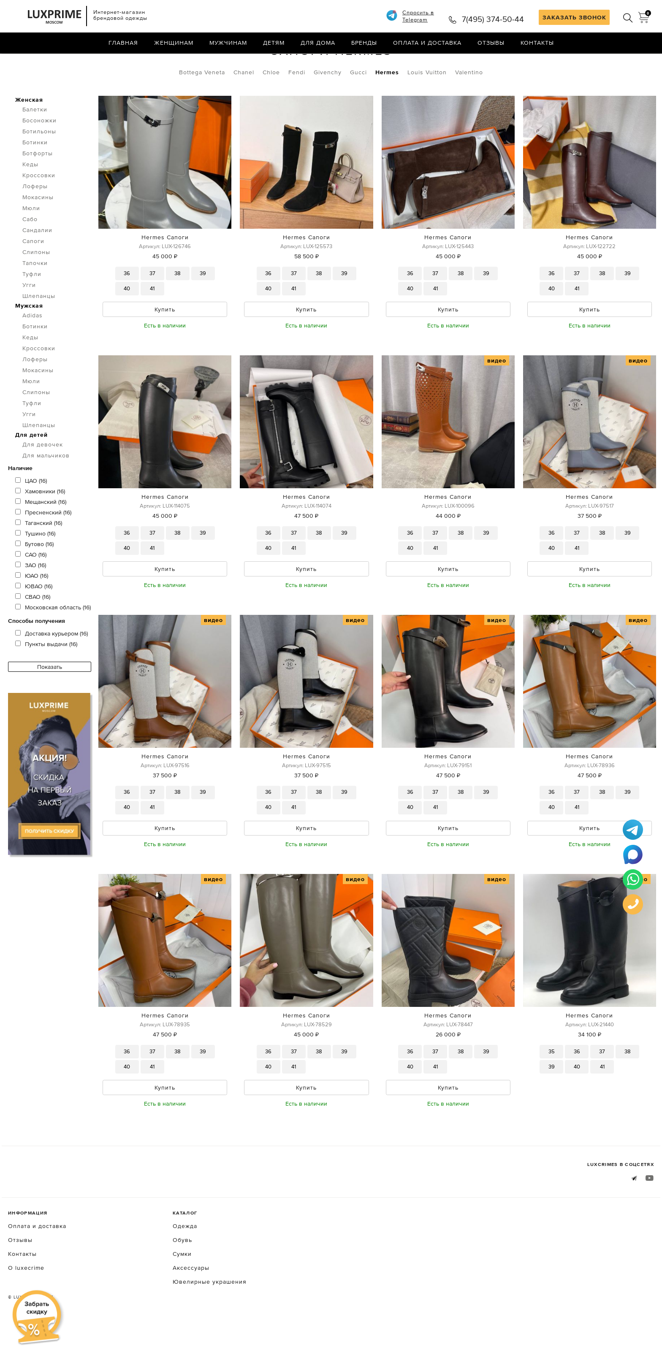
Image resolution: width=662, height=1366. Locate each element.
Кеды (30, 199)
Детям (274, 44)
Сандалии (37, 265)
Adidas (32, 350)
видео (496, 396)
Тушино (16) (35, 568)
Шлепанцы (38, 331)
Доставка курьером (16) (51, 668)
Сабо (30, 254)
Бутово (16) (34, 579)
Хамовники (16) (40, 526)
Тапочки (35, 298)
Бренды (364, 44)
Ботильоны (39, 166)
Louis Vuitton (427, 107)
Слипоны (36, 287)
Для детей (31, 470)
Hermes (387, 107)
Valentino (469, 107)
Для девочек (42, 479)
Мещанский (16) (40, 537)
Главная (123, 44)
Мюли (31, 243)
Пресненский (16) (43, 547)
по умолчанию (615, 63)
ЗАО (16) (30, 600)
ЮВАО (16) (33, 621)
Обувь (53, 62)
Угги (29, 320)
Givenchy (328, 107)
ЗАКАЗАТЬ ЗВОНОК (574, 17)
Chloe (271, 107)
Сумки (182, 1293)
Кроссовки (38, 210)
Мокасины (38, 232)
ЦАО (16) (31, 516)
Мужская (29, 341)
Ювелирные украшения (210, 1321)
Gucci (358, 107)
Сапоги (90, 62)
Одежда (185, 1265)
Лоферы (35, 221)
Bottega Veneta (202, 107)
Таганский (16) (38, 558)
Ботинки (35, 177)
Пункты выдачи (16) (46, 679)
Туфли (31, 309)
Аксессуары (191, 1307)
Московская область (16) (53, 642)
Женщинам (173, 44)
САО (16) (30, 590)
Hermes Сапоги (165, 272)
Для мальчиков (46, 490)
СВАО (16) (32, 632)
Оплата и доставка (427, 44)
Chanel (243, 107)
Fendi (296, 107)
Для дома (318, 44)
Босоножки (39, 155)
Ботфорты (37, 188)
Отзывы (491, 44)
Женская (29, 135)
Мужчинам (228, 44)
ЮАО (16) (31, 611)
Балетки (34, 144)
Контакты (537, 44)
